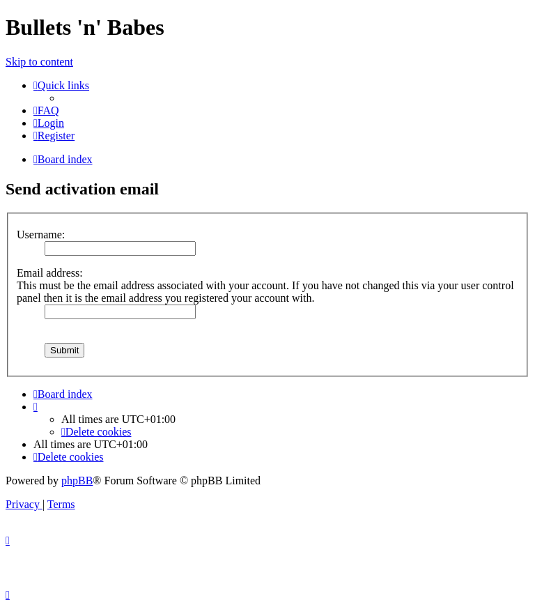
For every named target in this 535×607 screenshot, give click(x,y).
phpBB (77, 480)
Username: (41, 234)
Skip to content (39, 62)
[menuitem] (46, 110)
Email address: (50, 273)
